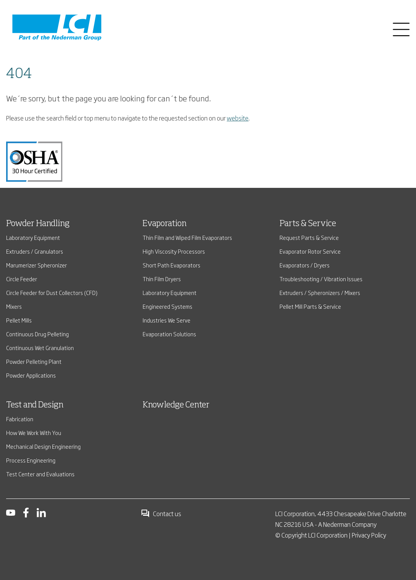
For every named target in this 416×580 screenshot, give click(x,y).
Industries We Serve (166, 320)
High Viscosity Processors (174, 251)
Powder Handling (38, 224)
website (238, 117)
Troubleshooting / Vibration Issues (321, 279)
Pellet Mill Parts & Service (310, 306)
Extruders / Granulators (34, 251)
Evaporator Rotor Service (310, 251)
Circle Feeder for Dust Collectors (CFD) (52, 292)
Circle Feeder (21, 279)
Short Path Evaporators (171, 265)
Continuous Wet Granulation (40, 348)
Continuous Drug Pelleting (37, 334)
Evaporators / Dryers (305, 265)
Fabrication (19, 419)
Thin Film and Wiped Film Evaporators (187, 237)
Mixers (14, 306)
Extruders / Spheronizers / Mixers (320, 292)
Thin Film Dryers (162, 279)
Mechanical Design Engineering (43, 446)
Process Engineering (30, 460)
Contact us (161, 513)
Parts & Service (308, 224)
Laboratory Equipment (33, 237)
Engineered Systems (167, 306)
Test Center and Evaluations (40, 474)
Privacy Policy (369, 534)
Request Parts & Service (309, 237)
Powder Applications (31, 375)
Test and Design (34, 405)
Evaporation (165, 224)
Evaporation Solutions (169, 334)
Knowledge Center (176, 405)
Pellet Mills (19, 320)
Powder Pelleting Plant (34, 361)
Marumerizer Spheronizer (36, 265)
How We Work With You (33, 432)
